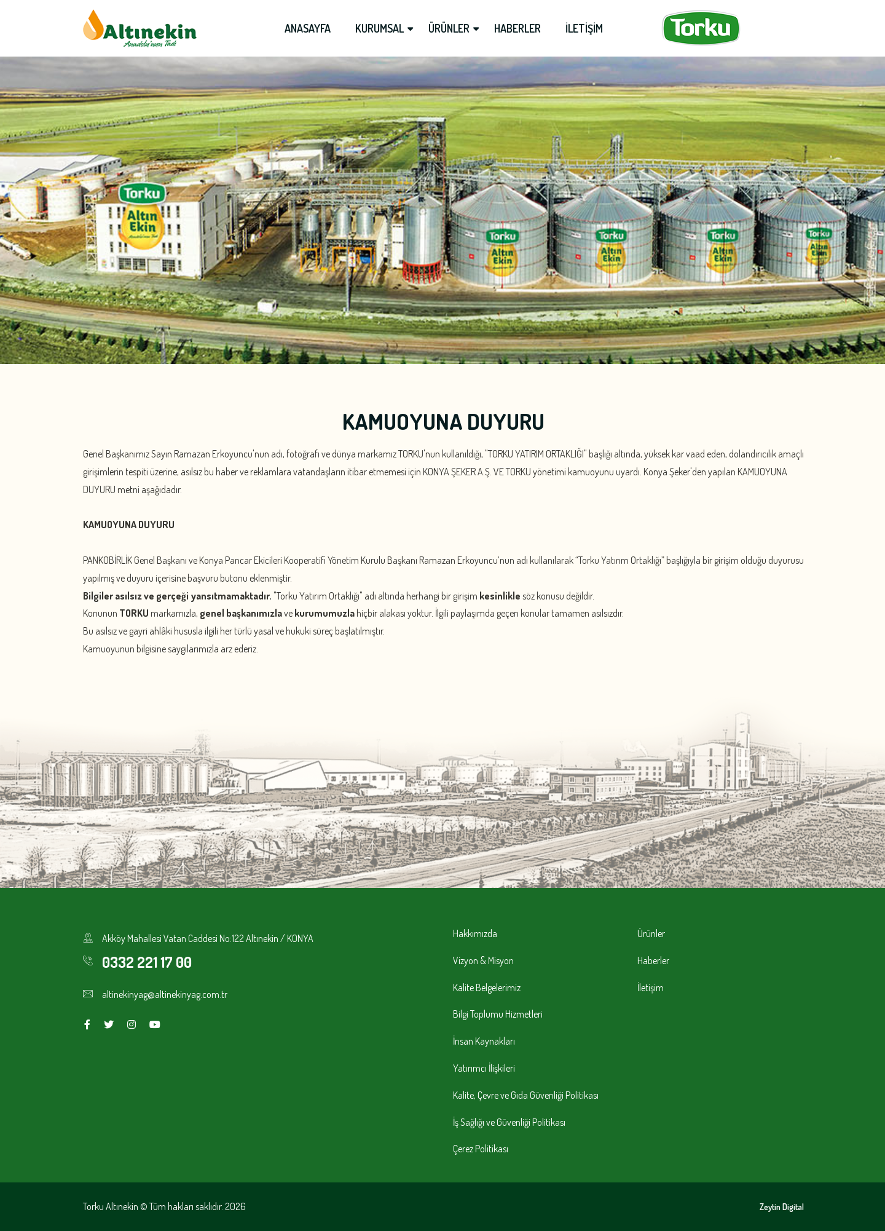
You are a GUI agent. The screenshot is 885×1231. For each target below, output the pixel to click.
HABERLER (517, 28)
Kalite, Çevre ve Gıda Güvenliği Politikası (526, 1095)
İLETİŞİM (584, 28)
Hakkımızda (475, 933)
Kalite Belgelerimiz (487, 987)
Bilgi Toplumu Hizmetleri (498, 1014)
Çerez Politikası (480, 1148)
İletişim (650, 987)
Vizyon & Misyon (483, 960)
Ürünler (651, 933)
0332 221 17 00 (147, 962)
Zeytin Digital (782, 1206)
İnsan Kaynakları (484, 1041)
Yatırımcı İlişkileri (484, 1068)
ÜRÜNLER (449, 28)
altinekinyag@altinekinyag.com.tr (164, 994)
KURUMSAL (379, 28)
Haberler (653, 960)
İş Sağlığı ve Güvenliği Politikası (509, 1122)
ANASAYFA (308, 28)
